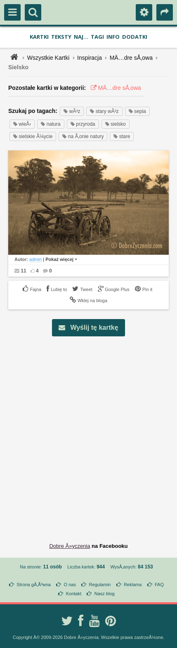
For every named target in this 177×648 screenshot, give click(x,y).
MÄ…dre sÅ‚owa (131, 57)
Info (113, 36)
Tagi (97, 36)
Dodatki (134, 36)
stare (121, 136)
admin (35, 259)
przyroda (83, 124)
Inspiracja (89, 57)
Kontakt (73, 593)
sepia (137, 111)
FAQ (159, 584)
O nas (70, 584)
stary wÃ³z (104, 111)
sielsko (115, 124)
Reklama (133, 584)
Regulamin (100, 584)
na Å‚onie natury (83, 136)
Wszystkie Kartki (48, 57)
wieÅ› (22, 124)
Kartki (39, 36)
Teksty (61, 36)
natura (50, 124)
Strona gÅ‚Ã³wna (34, 584)
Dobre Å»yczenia (69, 546)
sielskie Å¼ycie (32, 136)
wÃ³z (72, 111)
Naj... (81, 36)
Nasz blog (104, 593)
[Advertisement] (88, 433)
